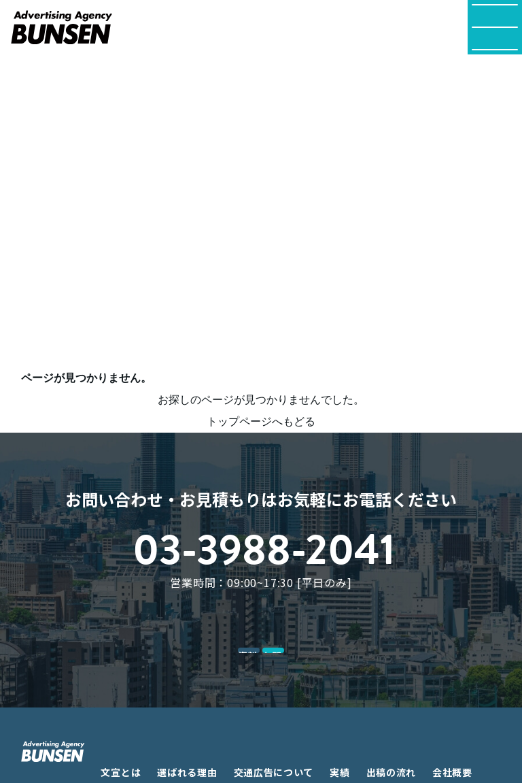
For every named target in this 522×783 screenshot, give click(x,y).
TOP (33, 71)
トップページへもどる (261, 421)
